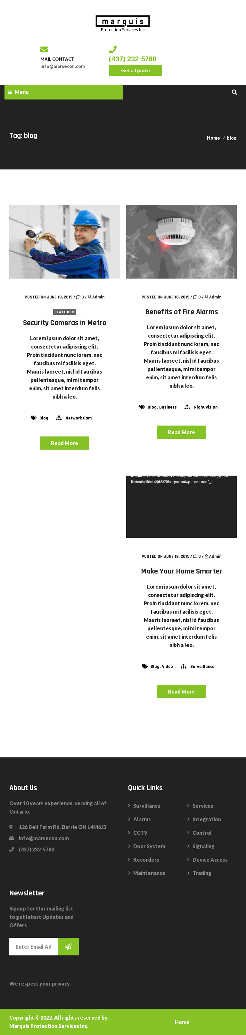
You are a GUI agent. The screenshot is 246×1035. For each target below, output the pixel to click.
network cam (79, 418)
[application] (181, 507)
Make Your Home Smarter (181, 571)
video (167, 666)
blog (232, 138)
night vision (205, 407)
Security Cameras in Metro (64, 323)
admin (98, 297)
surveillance (202, 666)
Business (168, 407)
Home (213, 138)
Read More (64, 443)
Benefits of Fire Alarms (181, 312)
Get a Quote (135, 70)
